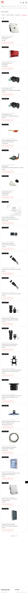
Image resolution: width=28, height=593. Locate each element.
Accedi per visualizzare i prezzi (8, 42)
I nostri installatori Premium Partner (21, 592)
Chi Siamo (17, 589)
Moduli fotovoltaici (4, 592)
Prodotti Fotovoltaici (5, 589)
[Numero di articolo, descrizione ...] (14, 6)
